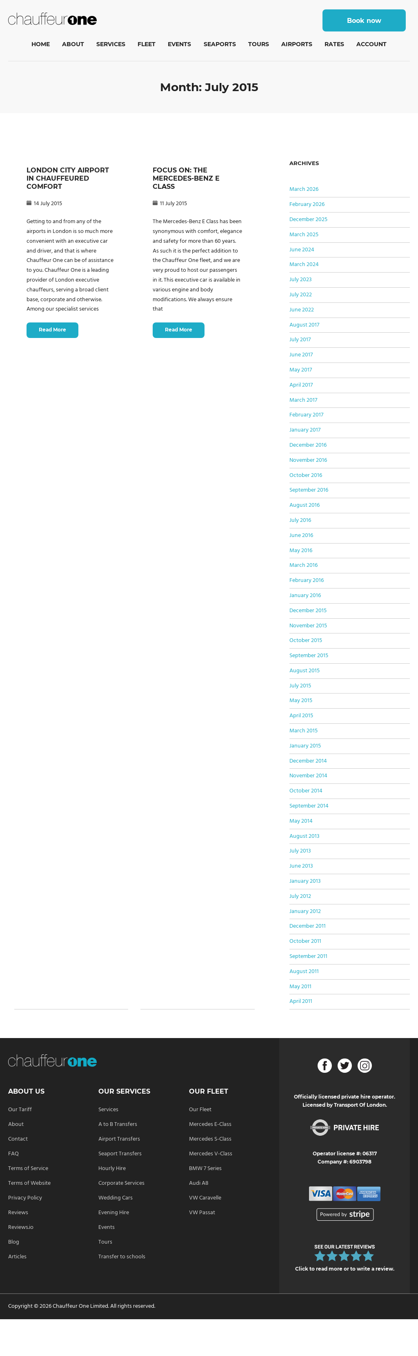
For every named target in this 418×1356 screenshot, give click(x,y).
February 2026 (307, 204)
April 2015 (301, 716)
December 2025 (308, 219)
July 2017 (300, 340)
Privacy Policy (25, 1198)
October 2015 (305, 640)
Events (179, 44)
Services (110, 44)
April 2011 (300, 1001)
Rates (334, 44)
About (73, 44)
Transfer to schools (121, 1257)
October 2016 (305, 475)
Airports (296, 44)
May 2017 (300, 370)
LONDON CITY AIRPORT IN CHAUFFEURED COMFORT (68, 178)
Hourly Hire (112, 1168)
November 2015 (308, 626)
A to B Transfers (117, 1124)
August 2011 (304, 971)
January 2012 (305, 911)
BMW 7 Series (205, 1168)
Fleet (147, 44)
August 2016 (304, 505)
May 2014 (301, 821)
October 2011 (305, 941)
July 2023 (300, 279)
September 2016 (308, 490)
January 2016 (305, 595)
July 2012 (300, 896)
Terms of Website (29, 1183)
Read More (52, 330)
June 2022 (301, 310)
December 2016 (308, 445)
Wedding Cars (115, 1198)
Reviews (18, 1212)
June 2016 (301, 535)
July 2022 (300, 295)
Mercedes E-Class (210, 1124)
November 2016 (308, 460)
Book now (364, 21)
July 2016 (300, 520)
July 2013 (300, 851)
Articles (17, 1257)
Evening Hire (113, 1212)
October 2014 (305, 791)
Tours (258, 44)
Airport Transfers (119, 1139)
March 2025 (303, 234)
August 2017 (304, 325)
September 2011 (308, 956)
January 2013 (305, 881)
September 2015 (308, 655)
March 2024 (304, 264)
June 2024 (301, 250)
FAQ (13, 1154)
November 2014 (308, 776)
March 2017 (303, 400)
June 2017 (301, 355)
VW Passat (202, 1212)
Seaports (220, 44)
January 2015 (305, 746)
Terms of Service (28, 1168)
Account (371, 44)
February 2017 (306, 415)
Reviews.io (20, 1227)
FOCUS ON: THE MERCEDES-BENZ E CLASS (186, 178)
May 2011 (300, 986)
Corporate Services (121, 1183)
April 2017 (301, 385)
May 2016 (300, 550)
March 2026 (303, 189)
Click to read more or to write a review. (344, 1269)
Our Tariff (20, 1109)
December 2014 (308, 761)
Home (40, 44)
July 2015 (300, 686)
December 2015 (308, 610)
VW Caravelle (205, 1198)
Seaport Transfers (120, 1154)
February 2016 (306, 580)
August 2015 (304, 671)
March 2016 (303, 565)
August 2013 (304, 836)
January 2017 (304, 430)
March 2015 (303, 731)
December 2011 (307, 926)
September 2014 (309, 806)
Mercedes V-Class (210, 1154)
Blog (13, 1242)
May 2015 (300, 700)
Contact (18, 1139)
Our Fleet (200, 1109)
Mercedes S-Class (210, 1139)
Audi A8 (199, 1183)
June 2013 (301, 866)
